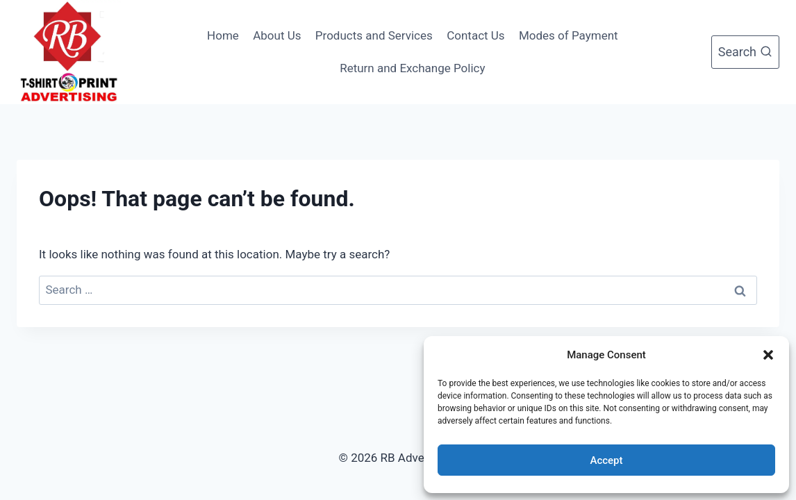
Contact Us (475, 35)
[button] (768, 355)
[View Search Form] (745, 52)
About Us (277, 35)
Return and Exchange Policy (412, 68)
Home (223, 35)
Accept (606, 460)
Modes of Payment (568, 35)
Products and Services (374, 35)
